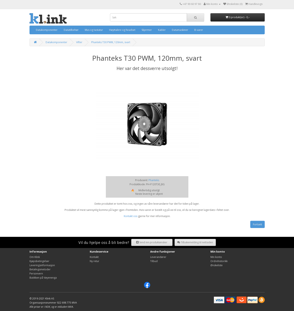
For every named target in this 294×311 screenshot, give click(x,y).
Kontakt (94, 257)
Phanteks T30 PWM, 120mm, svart (110, 42)
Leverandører (158, 257)
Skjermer (147, 30)
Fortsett (257, 224)
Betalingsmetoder (40, 269)
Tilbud (154, 261)
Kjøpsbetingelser (39, 261)
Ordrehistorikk (219, 261)
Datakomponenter (47, 30)
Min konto (216, 257)
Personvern (36, 273)
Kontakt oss (130, 216)
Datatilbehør (71, 30)
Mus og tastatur (94, 30)
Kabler (162, 30)
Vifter (79, 42)
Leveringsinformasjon (42, 265)
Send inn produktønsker (151, 242)
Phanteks (154, 180)
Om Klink (35, 257)
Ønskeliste (216, 265)
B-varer (198, 30)
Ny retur (94, 261)
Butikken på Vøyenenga (43, 277)
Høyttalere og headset (122, 30)
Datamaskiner (180, 30)
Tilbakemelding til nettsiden (195, 242)
